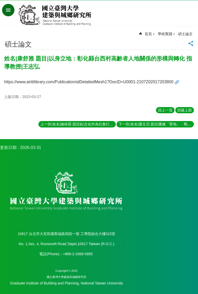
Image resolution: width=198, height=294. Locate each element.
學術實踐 (165, 34)
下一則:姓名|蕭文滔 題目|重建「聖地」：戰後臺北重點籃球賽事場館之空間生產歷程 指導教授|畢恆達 (156, 124)
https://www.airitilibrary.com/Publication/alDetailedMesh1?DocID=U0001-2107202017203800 (89, 82)
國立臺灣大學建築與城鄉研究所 (56, 15)
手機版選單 (8, 10)
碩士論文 (185, 34)
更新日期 (8, 147)
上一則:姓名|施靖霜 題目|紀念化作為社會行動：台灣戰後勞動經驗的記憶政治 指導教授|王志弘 (78, 124)
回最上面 (184, 110)
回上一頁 (165, 110)
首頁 (148, 34)
